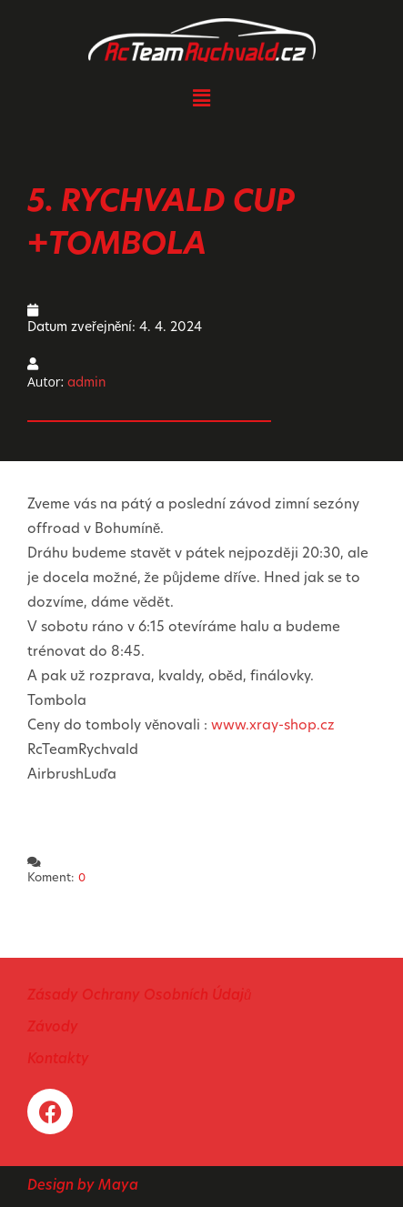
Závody (52, 1028)
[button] (201, 97)
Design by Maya (82, 1186)
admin (86, 383)
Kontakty (58, 1060)
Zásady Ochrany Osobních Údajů (139, 996)
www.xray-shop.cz (273, 726)
